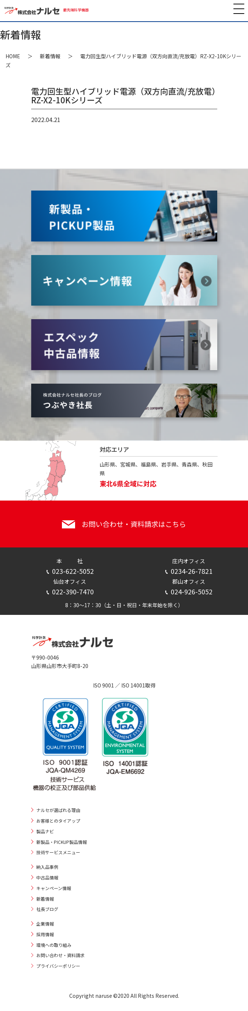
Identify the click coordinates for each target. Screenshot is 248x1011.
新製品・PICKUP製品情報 (61, 842)
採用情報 (45, 934)
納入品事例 (47, 867)
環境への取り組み (53, 945)
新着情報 (50, 56)
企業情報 (45, 923)
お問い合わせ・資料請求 (60, 955)
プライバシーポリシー (58, 966)
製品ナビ (45, 831)
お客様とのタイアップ (58, 821)
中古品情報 (47, 877)
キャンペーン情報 (53, 888)
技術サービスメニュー (58, 852)
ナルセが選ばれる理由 (58, 810)
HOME (12, 56)
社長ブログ (47, 909)
